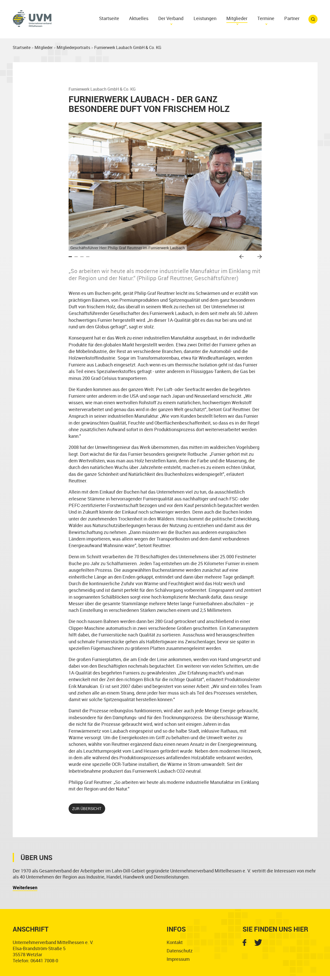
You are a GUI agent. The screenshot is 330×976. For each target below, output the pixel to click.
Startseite (109, 18)
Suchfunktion (312, 19)
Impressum (178, 959)
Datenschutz (180, 951)
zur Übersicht (86, 808)
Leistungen (205, 18)
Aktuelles (138, 18)
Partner (292, 18)
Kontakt (175, 942)
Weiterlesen (25, 887)
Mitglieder (44, 47)
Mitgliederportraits (73, 47)
